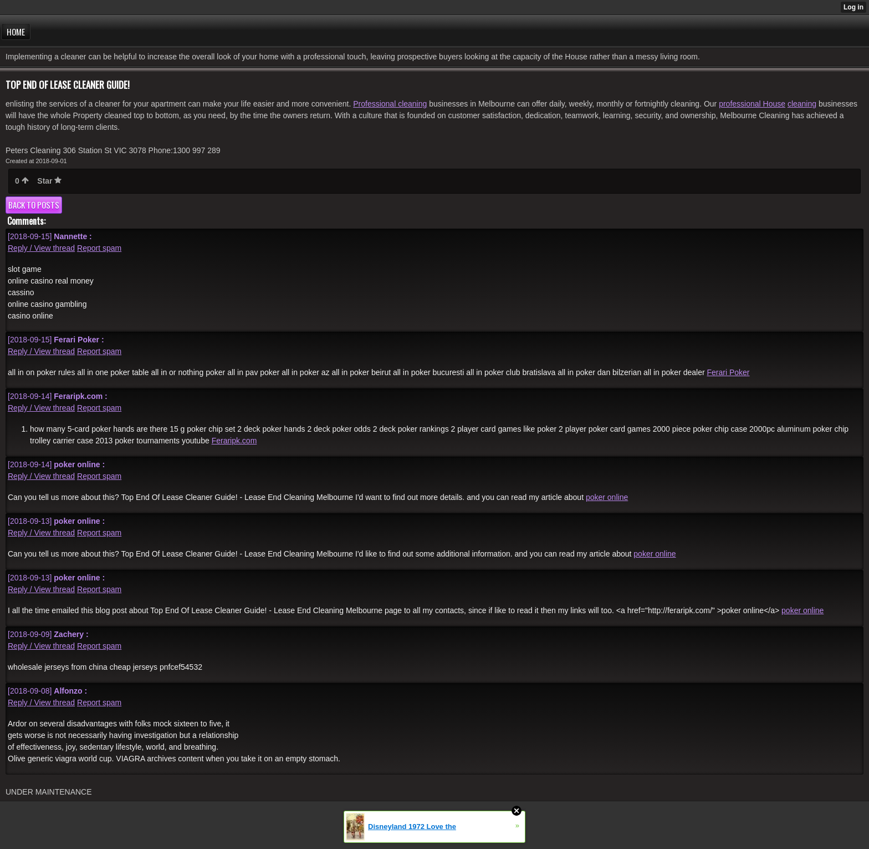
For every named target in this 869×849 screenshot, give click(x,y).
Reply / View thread (41, 248)
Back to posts (33, 205)
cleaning (802, 103)
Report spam (99, 248)
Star (49, 180)
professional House (752, 103)
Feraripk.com (234, 440)
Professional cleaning (390, 103)
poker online (607, 497)
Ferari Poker (728, 372)
